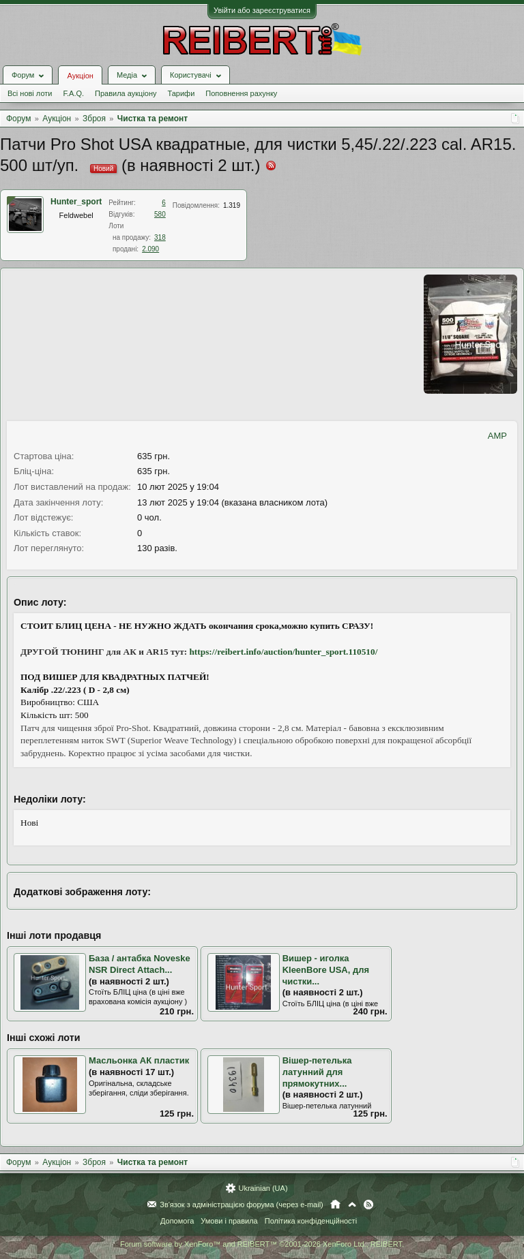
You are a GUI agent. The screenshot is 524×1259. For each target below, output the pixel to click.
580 (160, 214)
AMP (497, 436)
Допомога (177, 1221)
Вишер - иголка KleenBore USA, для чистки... (325, 969)
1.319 (231, 205)
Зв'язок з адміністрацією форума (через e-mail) (241, 1204)
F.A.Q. (73, 93)
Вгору (352, 1204)
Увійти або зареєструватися (262, 10)
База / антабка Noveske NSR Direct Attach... (139, 964)
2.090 (150, 249)
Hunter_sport (76, 201)
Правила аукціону (125, 93)
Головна (335, 1204)
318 (160, 237)
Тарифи (181, 93)
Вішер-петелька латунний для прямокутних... (317, 1071)
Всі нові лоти (30, 93)
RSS (368, 1204)
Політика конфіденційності (311, 1221)
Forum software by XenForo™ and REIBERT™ (262, 1244)
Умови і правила (229, 1221)
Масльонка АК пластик (139, 1060)
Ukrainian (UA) (262, 1188)
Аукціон (80, 76)
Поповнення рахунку (241, 93)
